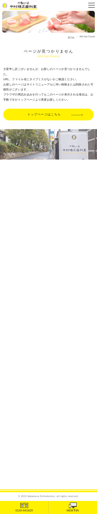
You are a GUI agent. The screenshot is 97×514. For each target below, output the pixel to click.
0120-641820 (24, 510)
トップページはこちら (44, 114)
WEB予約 (72, 510)
